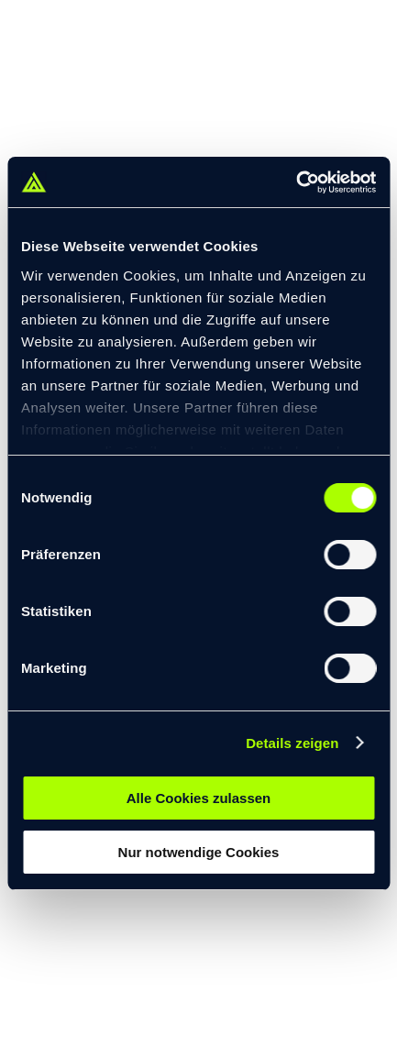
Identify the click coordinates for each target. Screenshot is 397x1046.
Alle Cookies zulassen (199, 798)
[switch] (350, 554)
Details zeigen (292, 743)
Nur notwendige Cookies (199, 852)
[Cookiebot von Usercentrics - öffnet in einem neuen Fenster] (295, 182)
